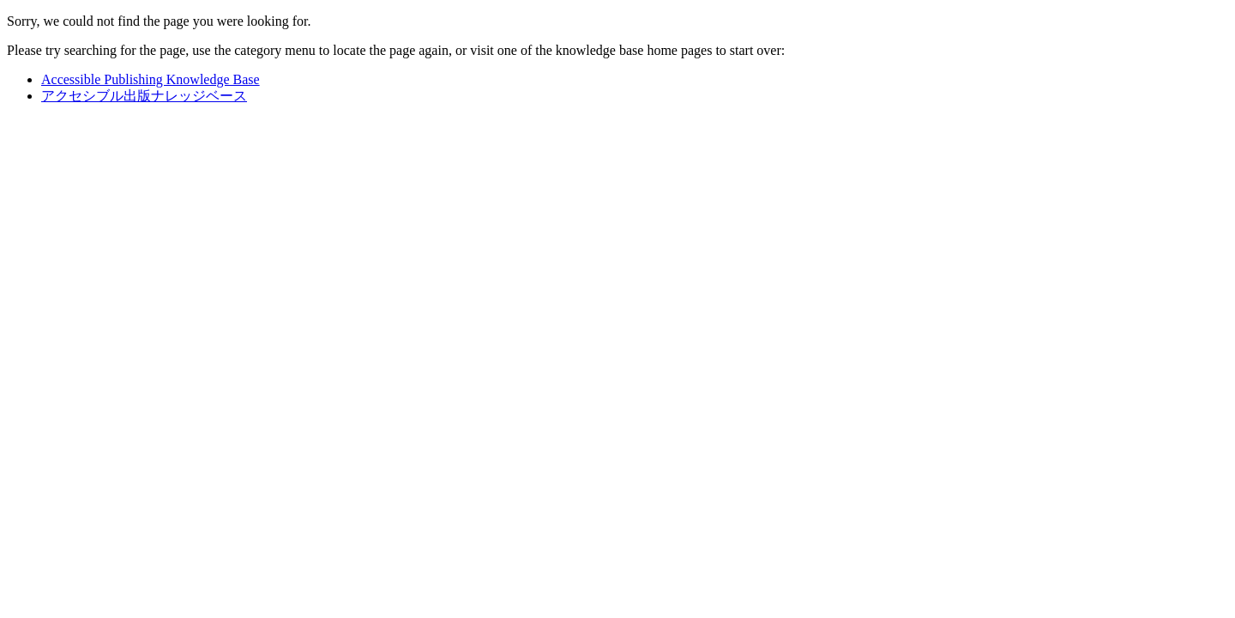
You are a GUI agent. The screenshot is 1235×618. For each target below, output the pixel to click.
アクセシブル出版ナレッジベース (144, 95)
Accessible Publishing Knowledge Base (150, 79)
